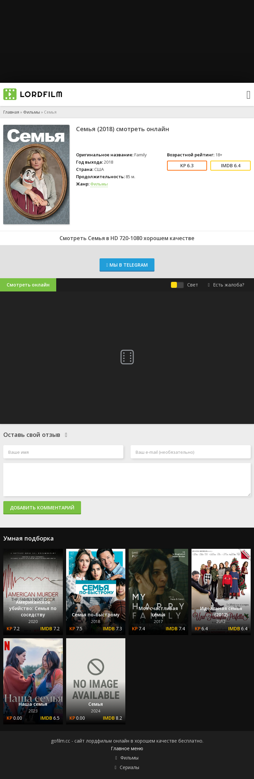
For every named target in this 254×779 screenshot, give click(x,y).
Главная (11, 112)
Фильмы (31, 112)
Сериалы (129, 767)
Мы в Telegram (127, 265)
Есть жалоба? (226, 285)
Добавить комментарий (42, 507)
